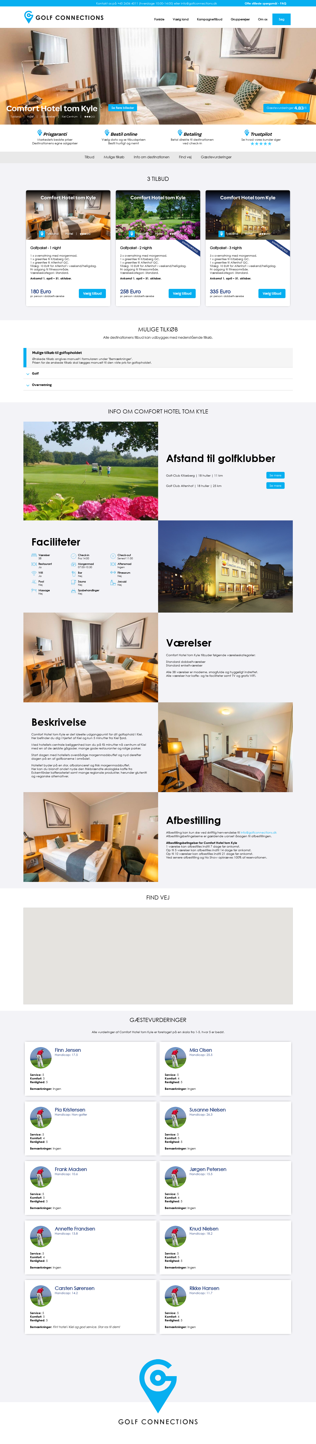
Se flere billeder (122, 108)
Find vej (185, 157)
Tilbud (89, 157)
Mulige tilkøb (114, 157)
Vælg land (181, 19)
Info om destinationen (151, 157)
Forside (159, 19)
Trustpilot (261, 134)
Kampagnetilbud (209, 19)
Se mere (275, 475)
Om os (262, 19)
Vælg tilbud (92, 293)
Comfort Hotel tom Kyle (68, 198)
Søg (281, 19)
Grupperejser (240, 19)
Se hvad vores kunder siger (261, 139)
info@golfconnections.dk (259, 832)
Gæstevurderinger (216, 157)
